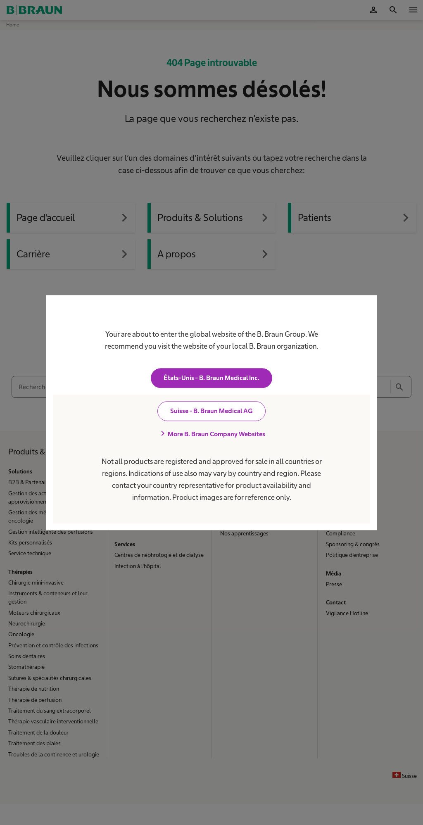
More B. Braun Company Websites (211, 433)
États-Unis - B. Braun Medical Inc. (211, 377)
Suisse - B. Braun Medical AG (211, 410)
